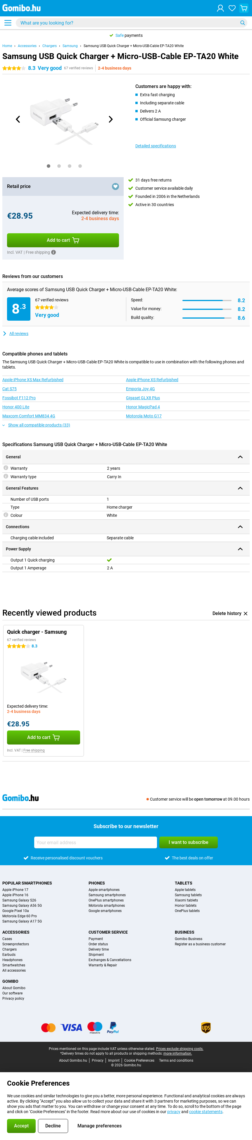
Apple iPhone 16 (15, 895)
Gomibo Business (188, 939)
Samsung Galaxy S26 (19, 900)
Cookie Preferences (139, 1060)
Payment (96, 939)
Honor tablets (185, 906)
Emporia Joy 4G (140, 388)
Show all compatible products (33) (36, 425)
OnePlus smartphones (106, 900)
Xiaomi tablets (186, 900)
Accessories (27, 46)
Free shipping (34, 750)
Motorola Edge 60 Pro (19, 916)
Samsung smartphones (107, 895)
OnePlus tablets (187, 911)
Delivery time (99, 949)
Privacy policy (13, 998)
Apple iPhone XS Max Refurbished (32, 379)
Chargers (49, 46)
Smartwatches (13, 965)
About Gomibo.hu (73, 1060)
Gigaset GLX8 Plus (143, 397)
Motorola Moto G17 (144, 416)
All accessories (14, 970)
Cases (7, 939)
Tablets (183, 883)
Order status (98, 944)
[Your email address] (95, 842)
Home (7, 46)
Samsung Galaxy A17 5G (22, 921)
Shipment (96, 955)
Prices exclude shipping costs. (179, 1049)
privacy (173, 1111)
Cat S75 (9, 388)
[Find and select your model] (131, 22)
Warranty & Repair (103, 965)
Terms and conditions (176, 1060)
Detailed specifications (155, 146)
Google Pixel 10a (15, 911)
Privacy (97, 1060)
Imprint (114, 1060)
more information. (177, 1053)
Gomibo (10, 981)
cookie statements (205, 1111)
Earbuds (8, 955)
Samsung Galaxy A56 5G (22, 906)
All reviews (15, 333)
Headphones (12, 960)
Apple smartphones (104, 890)
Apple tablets (185, 890)
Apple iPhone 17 (15, 890)
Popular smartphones (27, 883)
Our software (12, 993)
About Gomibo (13, 988)
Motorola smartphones (107, 906)
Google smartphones (105, 911)
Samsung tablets (188, 895)
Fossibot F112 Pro (19, 397)
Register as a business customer (200, 944)
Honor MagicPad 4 (143, 407)
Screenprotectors (15, 944)
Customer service (108, 932)
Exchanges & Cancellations (110, 960)
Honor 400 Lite (15, 407)
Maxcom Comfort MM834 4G (28, 416)
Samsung (70, 46)
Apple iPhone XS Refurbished (152, 379)
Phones (97, 883)
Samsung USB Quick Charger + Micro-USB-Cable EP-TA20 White (134, 46)
